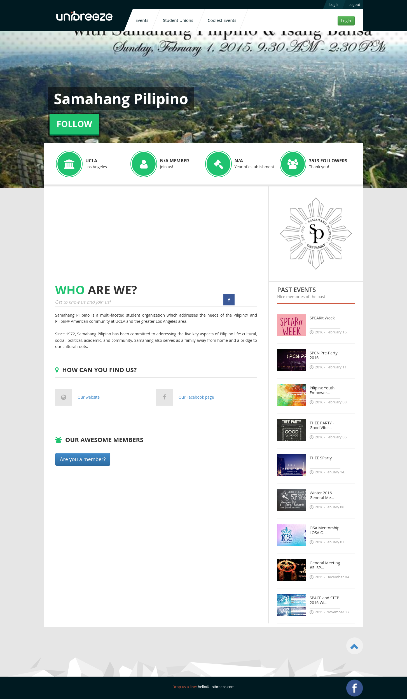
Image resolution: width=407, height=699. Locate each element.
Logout (354, 4)
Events (141, 20)
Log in (334, 4)
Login (346, 20)
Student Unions (178, 20)
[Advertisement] (102, 240)
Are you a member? (83, 459)
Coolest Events (222, 20)
